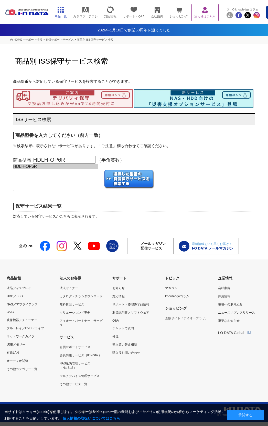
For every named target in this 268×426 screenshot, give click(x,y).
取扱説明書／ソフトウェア (130, 312)
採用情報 (224, 296)
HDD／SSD (15, 296)
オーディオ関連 (17, 361)
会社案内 (224, 288)
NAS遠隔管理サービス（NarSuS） (75, 366)
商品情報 (14, 278)
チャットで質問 (123, 328)
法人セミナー (69, 288)
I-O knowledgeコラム (244, 9)
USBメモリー (16, 344)
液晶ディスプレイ (19, 288)
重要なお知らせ (229, 321)
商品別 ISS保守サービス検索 (95, 39)
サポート (119, 278)
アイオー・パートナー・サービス (81, 323)
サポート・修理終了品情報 (130, 304)
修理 (115, 336)
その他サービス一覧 (73, 384)
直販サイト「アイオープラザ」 (186, 318)
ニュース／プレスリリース (236, 312)
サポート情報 (33, 39)
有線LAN (13, 352)
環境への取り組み (230, 304)
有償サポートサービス (60, 39)
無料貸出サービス (72, 304)
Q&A (115, 320)
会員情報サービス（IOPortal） (81, 355)
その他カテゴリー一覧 (22, 369)
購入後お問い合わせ (126, 352)
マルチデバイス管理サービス (80, 376)
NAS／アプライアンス (22, 304)
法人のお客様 (70, 278)
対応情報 (118, 296)
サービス (67, 337)
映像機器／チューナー (22, 320)
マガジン (171, 288)
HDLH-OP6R (55, 166)
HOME (18, 39)
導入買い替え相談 (124, 344)
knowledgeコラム (177, 296)
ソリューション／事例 (75, 312)
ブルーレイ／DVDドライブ (25, 328)
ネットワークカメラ (20, 336)
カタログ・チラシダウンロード (81, 296)
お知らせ (118, 288)
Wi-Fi (10, 312)
